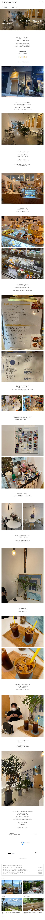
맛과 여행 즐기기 (5, 7)
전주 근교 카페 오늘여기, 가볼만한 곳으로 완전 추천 (13, 872)
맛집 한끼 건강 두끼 (9, 2)
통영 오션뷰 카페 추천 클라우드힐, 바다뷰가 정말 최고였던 (14, 869)
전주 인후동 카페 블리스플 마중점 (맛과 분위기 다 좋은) (14, 873)
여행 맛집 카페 (6, 865)
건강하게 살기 (15, 7)
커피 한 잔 (12, 865)
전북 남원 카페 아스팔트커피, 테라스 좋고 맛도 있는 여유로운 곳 (15, 870)
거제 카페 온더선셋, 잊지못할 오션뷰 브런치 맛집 (12, 867)
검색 (40, 2)
